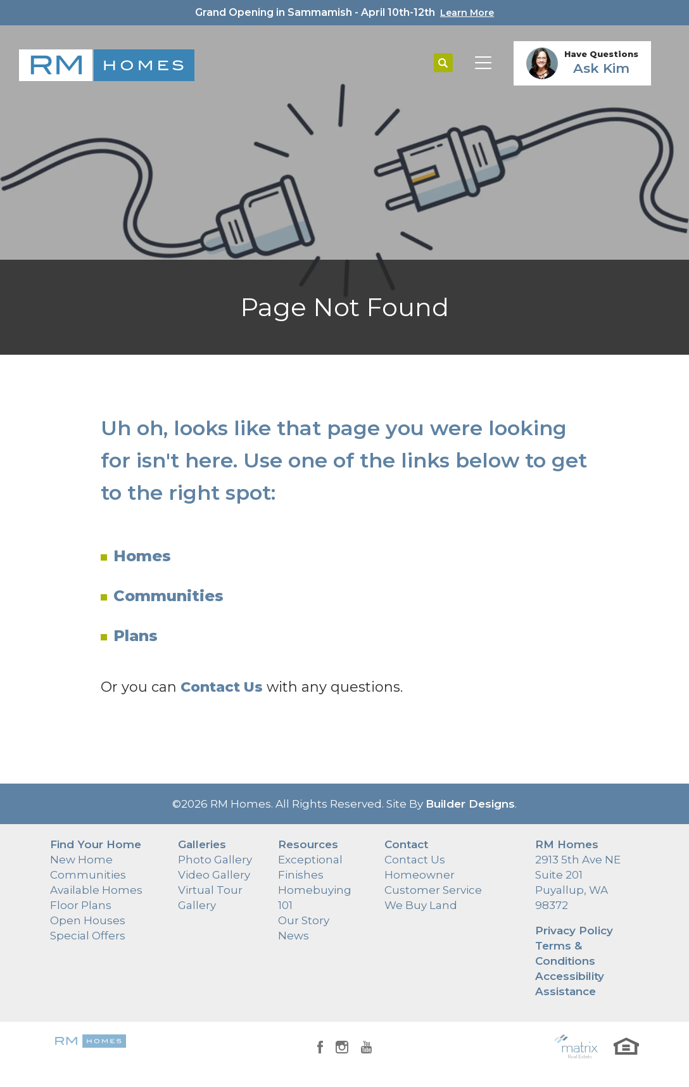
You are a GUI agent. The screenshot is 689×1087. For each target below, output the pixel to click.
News (293, 935)
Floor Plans (80, 905)
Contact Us (414, 859)
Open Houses (87, 920)
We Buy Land (420, 905)
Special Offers (87, 935)
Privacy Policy (574, 930)
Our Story (303, 920)
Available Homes (96, 890)
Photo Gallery (215, 859)
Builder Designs (470, 804)
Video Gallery (214, 874)
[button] (443, 63)
